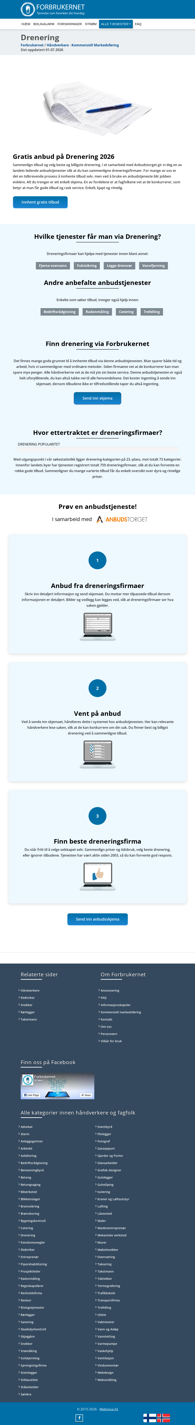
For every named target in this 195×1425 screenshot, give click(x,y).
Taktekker (105, 1279)
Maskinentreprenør (112, 1228)
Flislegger (104, 1134)
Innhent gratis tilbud (40, 202)
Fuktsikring (87, 265)
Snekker (26, 1005)
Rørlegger (28, 1012)
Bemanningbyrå (32, 1170)
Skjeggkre (28, 1336)
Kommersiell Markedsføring (95, 45)
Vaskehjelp (105, 1351)
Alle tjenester (116, 24)
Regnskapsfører (32, 1286)
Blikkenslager (30, 1199)
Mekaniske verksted (112, 1235)
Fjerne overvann (53, 265)
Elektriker (28, 998)
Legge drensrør (119, 265)
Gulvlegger (105, 1177)
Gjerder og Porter (110, 1156)
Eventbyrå (105, 1127)
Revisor (26, 1300)
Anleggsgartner (32, 1141)
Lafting (103, 1206)
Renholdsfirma (31, 1293)
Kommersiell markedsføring (121, 1012)
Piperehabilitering (34, 1264)
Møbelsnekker (108, 1250)
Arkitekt (26, 1148)
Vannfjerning (153, 265)
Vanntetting (106, 1336)
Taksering (105, 1264)
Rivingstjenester (32, 1307)
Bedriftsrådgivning (60, 311)
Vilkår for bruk (111, 1041)
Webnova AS (109, 1409)
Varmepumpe (107, 1344)
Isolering (104, 1192)
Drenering (28, 1235)
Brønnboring (30, 1213)
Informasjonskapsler (116, 1005)
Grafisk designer (109, 1170)
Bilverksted (29, 1192)
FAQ (138, 24)
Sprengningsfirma (34, 1365)
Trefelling (152, 311)
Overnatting (106, 1257)
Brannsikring (30, 1206)
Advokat (27, 1127)
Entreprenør (30, 1257)
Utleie (102, 1315)
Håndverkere (58, 45)
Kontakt (106, 1019)
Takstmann (29, 1019)
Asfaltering (28, 1156)
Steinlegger (29, 1373)
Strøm (91, 24)
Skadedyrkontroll (33, 1329)
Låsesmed (105, 1213)
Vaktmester (106, 1322)
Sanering (27, 1322)
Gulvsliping (106, 1185)
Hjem (26, 24)
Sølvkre (26, 1394)
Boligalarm (43, 24)
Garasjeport (106, 1148)
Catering (126, 311)
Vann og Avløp (108, 1329)
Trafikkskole (106, 1293)
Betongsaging (31, 1185)
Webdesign (106, 1373)
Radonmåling (97, 311)
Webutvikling (107, 1380)
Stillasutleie (29, 1380)
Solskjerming (30, 1358)
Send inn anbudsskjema (97, 919)
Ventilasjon (106, 1358)
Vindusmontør (108, 1365)
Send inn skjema (97, 398)
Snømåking (29, 1351)
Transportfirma (109, 1300)
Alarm (25, 1134)
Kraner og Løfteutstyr (113, 1199)
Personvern (109, 1034)
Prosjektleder (30, 1271)
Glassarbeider (108, 1163)
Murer (102, 1242)
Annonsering (110, 990)
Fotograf (104, 1141)
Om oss (106, 1027)
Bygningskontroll (33, 1221)
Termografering (109, 1286)
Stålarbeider (30, 1387)
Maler (102, 1221)
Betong (26, 1177)
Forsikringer (69, 24)
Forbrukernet (32, 45)
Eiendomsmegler (33, 1242)
